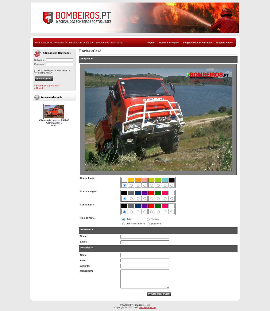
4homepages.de (147, 307)
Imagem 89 (102, 42)
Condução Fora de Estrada (80, 42)
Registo (40, 88)
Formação (59, 42)
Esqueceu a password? (48, 85)
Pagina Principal (43, 42)
